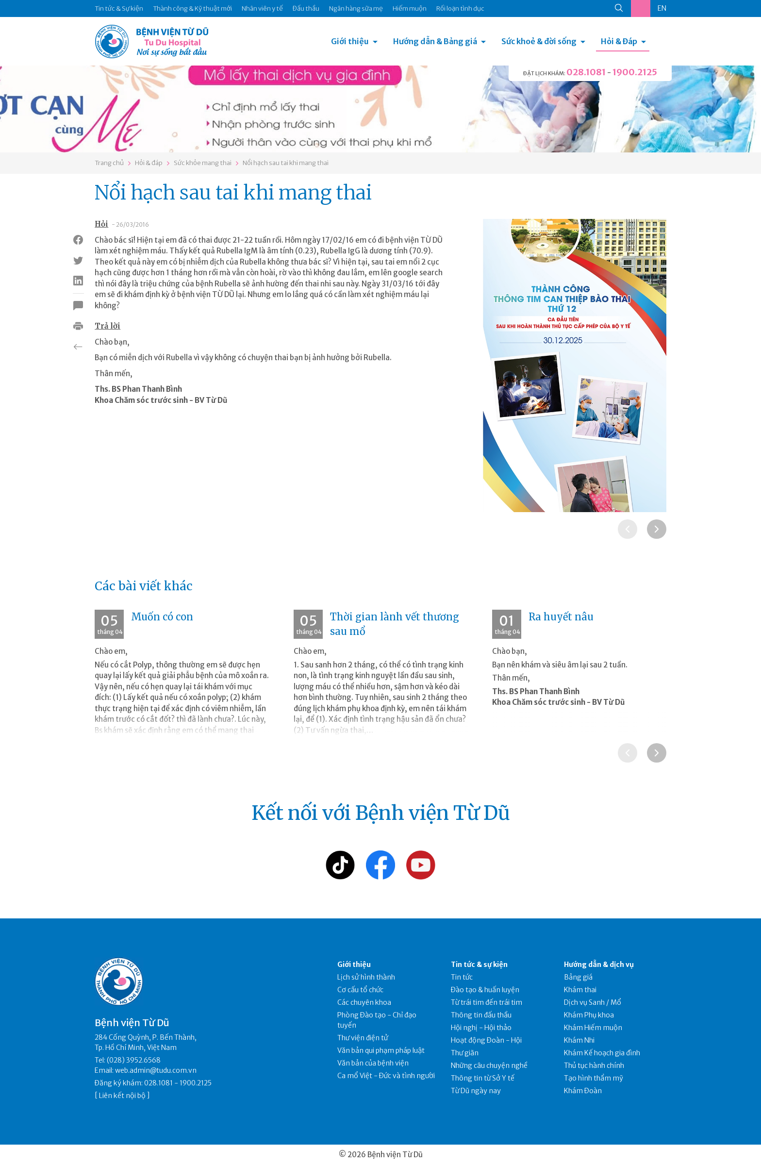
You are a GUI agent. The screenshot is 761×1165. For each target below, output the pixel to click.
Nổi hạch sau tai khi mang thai (286, 163)
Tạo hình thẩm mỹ (593, 1078)
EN (662, 8)
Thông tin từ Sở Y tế (482, 1078)
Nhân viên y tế (262, 8)
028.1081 (586, 72)
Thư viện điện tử (362, 1037)
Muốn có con (162, 617)
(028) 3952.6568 (134, 1060)
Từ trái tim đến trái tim (486, 1002)
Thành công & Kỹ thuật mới (192, 8)
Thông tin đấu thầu (481, 1015)
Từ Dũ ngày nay (476, 1090)
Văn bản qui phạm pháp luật (381, 1050)
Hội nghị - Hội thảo (481, 1027)
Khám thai (580, 989)
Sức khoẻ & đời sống (539, 41)
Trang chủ (109, 163)
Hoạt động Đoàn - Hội (486, 1040)
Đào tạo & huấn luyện (485, 989)
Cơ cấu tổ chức (360, 989)
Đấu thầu (306, 8)
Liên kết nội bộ (122, 1095)
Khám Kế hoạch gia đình (602, 1052)
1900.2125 (634, 72)
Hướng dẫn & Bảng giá (435, 41)
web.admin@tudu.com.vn (156, 1070)
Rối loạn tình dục (460, 8)
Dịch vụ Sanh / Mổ (592, 1002)
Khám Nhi (579, 1040)
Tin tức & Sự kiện (119, 8)
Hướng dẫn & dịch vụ (599, 964)
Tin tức (462, 977)
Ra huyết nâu (561, 617)
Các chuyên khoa (364, 1002)
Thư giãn (465, 1052)
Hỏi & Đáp (619, 41)
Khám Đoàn (583, 1090)
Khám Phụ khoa (589, 1015)
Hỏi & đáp (149, 163)
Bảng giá (578, 977)
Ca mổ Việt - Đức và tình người (386, 1075)
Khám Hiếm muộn (593, 1027)
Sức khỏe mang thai (203, 163)
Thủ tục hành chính (594, 1065)
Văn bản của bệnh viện (373, 1063)
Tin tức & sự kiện (479, 964)
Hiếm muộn (410, 8)
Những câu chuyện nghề (489, 1065)
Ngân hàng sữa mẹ (356, 8)
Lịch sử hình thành (366, 977)
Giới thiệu (350, 41)
